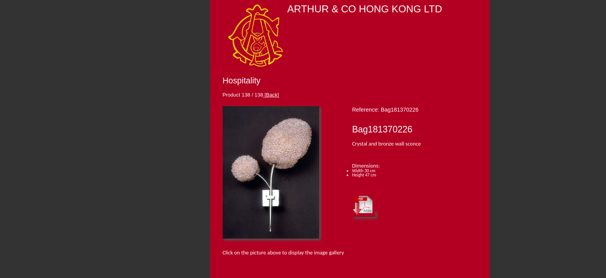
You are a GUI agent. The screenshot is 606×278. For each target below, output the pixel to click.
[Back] (271, 95)
